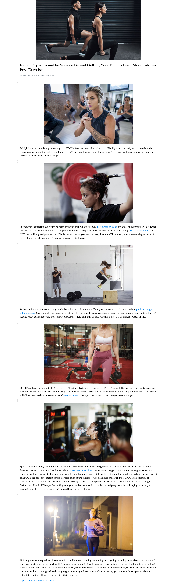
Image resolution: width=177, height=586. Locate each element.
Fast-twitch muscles (107, 226)
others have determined (81, 470)
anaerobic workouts (138, 230)
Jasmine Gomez (47, 75)
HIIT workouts (71, 395)
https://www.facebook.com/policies (38, 580)
